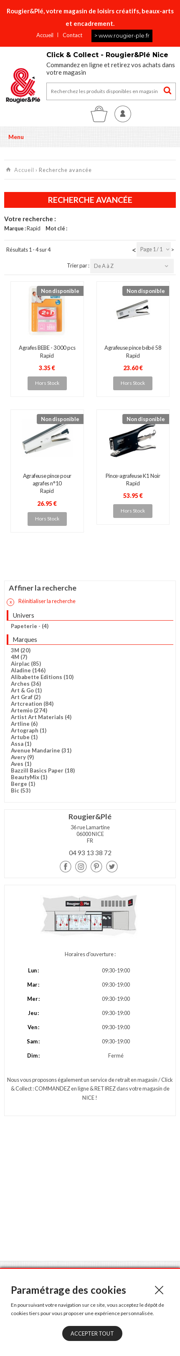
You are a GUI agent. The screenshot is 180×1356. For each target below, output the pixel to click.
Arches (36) (26, 683)
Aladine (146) (28, 670)
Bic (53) (20, 790)
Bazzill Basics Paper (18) (43, 770)
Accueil (44, 35)
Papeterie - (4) (29, 626)
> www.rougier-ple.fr (122, 35)
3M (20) (20, 650)
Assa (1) (21, 743)
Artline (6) (24, 723)
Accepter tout (92, 1333)
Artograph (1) (28, 730)
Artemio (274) (29, 710)
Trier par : (78, 265)
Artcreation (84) (32, 703)
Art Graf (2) (26, 697)
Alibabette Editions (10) (42, 677)
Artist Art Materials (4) (41, 717)
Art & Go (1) (26, 690)
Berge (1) (23, 783)
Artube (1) (24, 737)
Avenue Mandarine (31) (41, 750)
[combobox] (154, 249)
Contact (72, 35)
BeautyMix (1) (29, 777)
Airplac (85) (26, 663)
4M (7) (19, 657)
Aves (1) (21, 763)
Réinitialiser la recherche (41, 602)
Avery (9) (22, 757)
